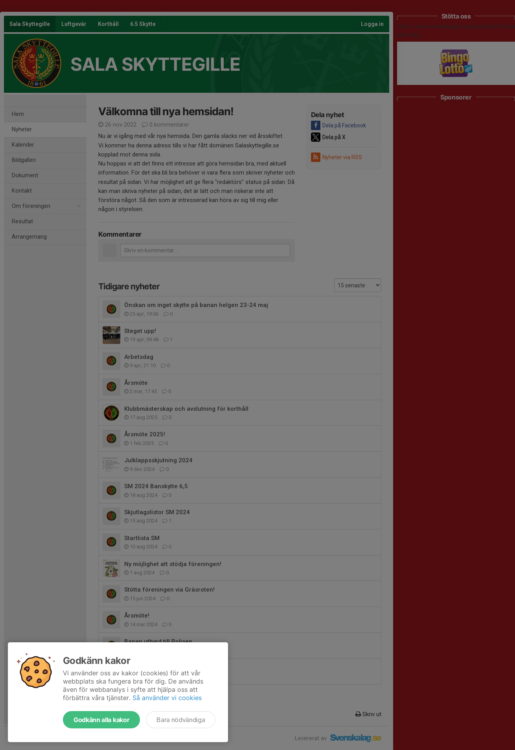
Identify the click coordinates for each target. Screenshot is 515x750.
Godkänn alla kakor (101, 720)
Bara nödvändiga (180, 720)
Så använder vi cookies (167, 698)
